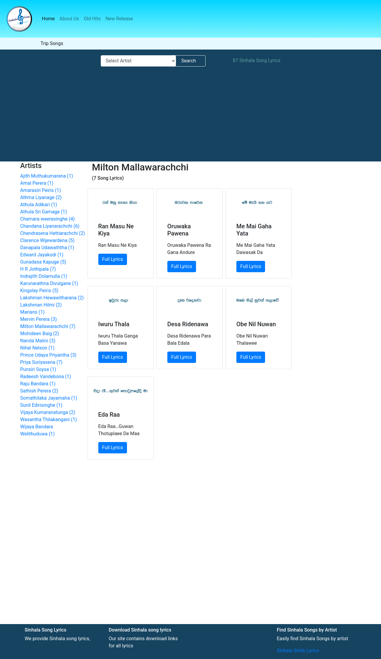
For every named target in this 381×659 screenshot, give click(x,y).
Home (49, 18)
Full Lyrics (112, 259)
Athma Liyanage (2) (41, 197)
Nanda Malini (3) (38, 341)
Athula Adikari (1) (38, 204)
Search (188, 61)
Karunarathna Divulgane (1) (49, 283)
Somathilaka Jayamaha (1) (48, 398)
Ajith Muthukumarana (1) (46, 176)
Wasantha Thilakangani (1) (48, 419)
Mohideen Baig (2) (39, 333)
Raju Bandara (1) (38, 384)
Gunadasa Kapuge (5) (43, 262)
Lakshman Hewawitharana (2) (52, 298)
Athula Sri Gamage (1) (43, 212)
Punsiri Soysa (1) (38, 369)
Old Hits (92, 18)
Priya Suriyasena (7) (41, 362)
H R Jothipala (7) (38, 269)
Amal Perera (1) (36, 183)
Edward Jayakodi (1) (42, 255)
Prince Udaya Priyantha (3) (48, 355)
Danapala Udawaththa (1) (47, 247)
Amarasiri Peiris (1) (40, 190)
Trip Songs (52, 43)
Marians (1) (32, 312)
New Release (119, 18)
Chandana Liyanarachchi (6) (49, 226)
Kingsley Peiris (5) (39, 290)
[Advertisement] (188, 113)
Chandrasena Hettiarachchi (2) (52, 233)
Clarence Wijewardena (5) (47, 240)
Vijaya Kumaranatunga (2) (47, 412)
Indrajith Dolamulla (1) (43, 276)
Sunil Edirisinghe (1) (41, 405)
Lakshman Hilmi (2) (41, 305)
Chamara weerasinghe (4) (47, 219)
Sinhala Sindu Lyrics (298, 650)
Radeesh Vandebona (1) (45, 376)
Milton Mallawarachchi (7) (48, 326)
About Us (69, 18)
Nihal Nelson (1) (37, 348)
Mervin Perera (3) (38, 319)
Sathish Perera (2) (39, 391)
